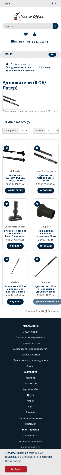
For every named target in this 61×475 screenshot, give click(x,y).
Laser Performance (45, 171)
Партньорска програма (31, 418)
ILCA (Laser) (44, 67)
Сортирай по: (11, 130)
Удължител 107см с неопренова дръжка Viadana (15, 289)
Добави (46, 190)
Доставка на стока (30, 343)
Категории (20, 64)
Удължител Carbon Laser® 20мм (45, 178)
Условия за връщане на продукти (30, 349)
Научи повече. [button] (13, 461)
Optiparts (15, 171)
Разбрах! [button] (16, 469)
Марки (30, 401)
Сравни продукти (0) (17, 122)
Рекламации (30, 383)
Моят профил (30, 435)
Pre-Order (15, 190)
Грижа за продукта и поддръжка (30, 360)
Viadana (15, 282)
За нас (30, 366)
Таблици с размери (30, 354)
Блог (30, 406)
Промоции (30, 424)
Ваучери (30, 412)
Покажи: (39, 130)
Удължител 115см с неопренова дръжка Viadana (46, 289)
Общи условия (30, 331)
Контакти (30, 378)
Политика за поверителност (30, 337)
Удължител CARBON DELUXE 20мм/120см (15, 178)
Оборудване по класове (18, 67)
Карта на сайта (30, 389)
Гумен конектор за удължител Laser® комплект (15, 233)
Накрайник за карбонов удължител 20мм (45, 233)
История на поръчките (30, 441)
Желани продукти (30, 447)
